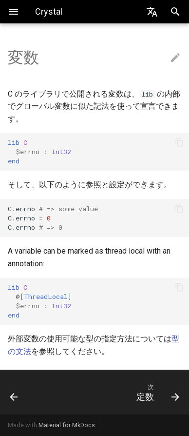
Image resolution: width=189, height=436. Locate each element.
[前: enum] (25, 392)
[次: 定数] (117, 392)
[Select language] (152, 11)
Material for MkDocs (66, 425)
